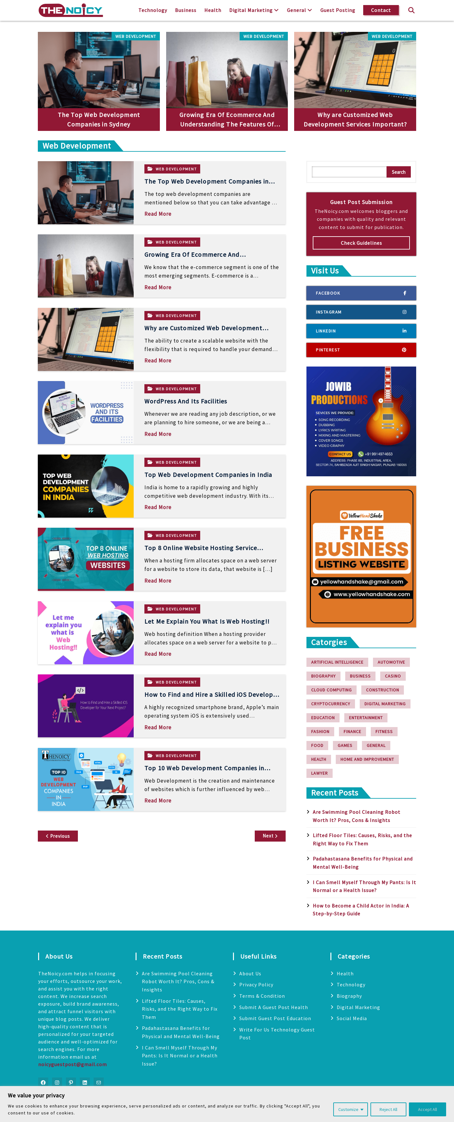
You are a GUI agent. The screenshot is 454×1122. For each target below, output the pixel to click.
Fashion (320, 731)
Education (323, 717)
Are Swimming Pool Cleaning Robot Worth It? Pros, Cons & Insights (178, 981)
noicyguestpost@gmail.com (72, 1064)
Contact (381, 10)
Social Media (352, 1018)
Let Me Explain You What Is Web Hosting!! (207, 621)
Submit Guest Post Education (275, 1018)
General (296, 10)
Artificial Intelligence (337, 662)
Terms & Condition (262, 996)
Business (185, 10)
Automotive (391, 662)
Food (317, 745)
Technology (152, 10)
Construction (382, 690)
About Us (250, 973)
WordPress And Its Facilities (185, 401)
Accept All (427, 1109)
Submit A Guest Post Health (273, 1007)
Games (345, 745)
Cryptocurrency (330, 704)
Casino (393, 676)
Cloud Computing (331, 690)
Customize (348, 1109)
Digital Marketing (251, 10)
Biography (323, 676)
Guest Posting (337, 10)
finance (352, 731)
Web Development (135, 36)
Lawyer (319, 773)
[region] (227, 1104)
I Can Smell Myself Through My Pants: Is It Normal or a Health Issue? (180, 1055)
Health (212, 10)
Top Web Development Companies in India (208, 475)
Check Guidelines (361, 243)
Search (398, 172)
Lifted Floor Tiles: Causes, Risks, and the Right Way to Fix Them (180, 1009)
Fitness (384, 731)
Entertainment (366, 717)
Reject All (388, 1109)
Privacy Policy (256, 984)
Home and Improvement (367, 759)
